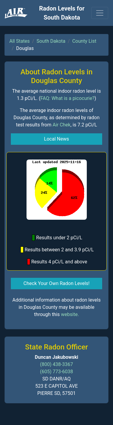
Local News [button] (56, 139)
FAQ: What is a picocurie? (67, 98)
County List (84, 41)
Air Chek (61, 125)
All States (19, 41)
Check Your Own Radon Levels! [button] (56, 283)
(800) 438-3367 (56, 364)
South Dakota (50, 41)
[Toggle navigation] (99, 13)
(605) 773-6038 (56, 371)
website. (70, 314)
